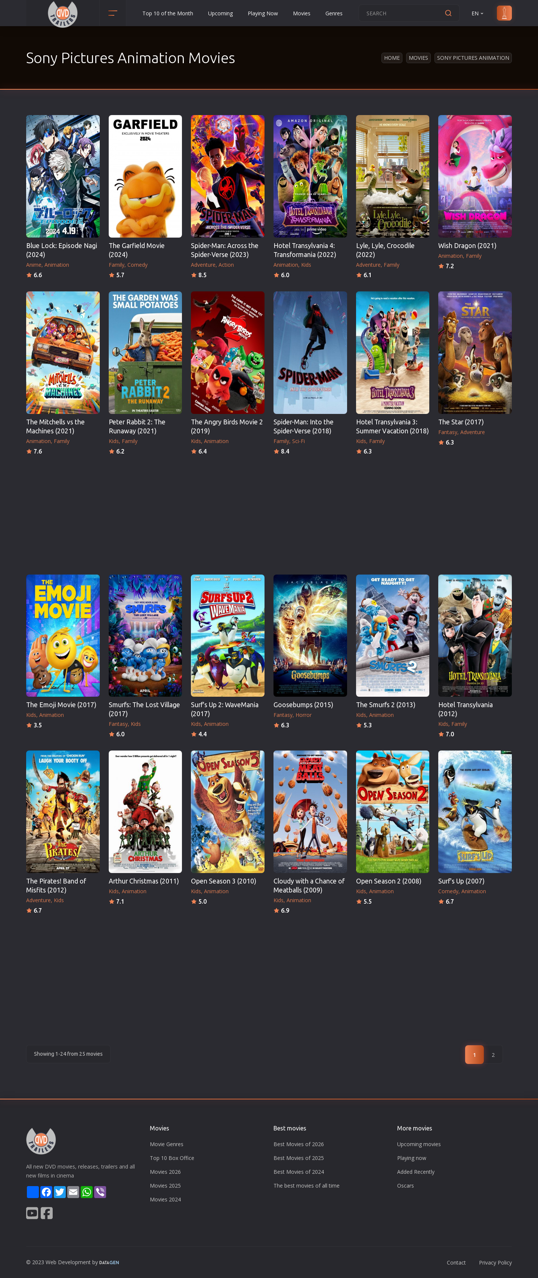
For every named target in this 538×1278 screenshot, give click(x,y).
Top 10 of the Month (167, 13)
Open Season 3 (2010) (223, 881)
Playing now (411, 1157)
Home (392, 57)
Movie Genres (166, 1144)
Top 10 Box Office (172, 1157)
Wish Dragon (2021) (467, 245)
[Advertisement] (269, 512)
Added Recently (416, 1171)
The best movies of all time (306, 1185)
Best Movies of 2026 (298, 1144)
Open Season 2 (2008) (388, 881)
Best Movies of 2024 (298, 1171)
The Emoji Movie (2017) (61, 704)
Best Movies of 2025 (298, 1157)
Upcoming (220, 13)
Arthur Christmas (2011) (144, 881)
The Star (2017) (461, 422)
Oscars (405, 1185)
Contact (456, 1262)
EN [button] (478, 13)
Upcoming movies (419, 1144)
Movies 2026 (165, 1171)
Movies (301, 13)
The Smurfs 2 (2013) (385, 704)
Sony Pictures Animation (473, 57)
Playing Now (263, 13)
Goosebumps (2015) (303, 704)
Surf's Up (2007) (461, 881)
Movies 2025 (165, 1185)
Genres (334, 13)
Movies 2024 (165, 1199)
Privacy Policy (495, 1262)
